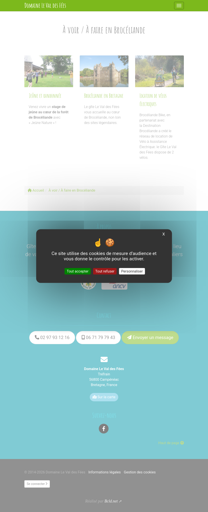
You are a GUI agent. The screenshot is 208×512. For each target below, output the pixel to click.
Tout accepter (77, 271)
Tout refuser (104, 271)
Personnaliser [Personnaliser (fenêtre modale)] (132, 271)
